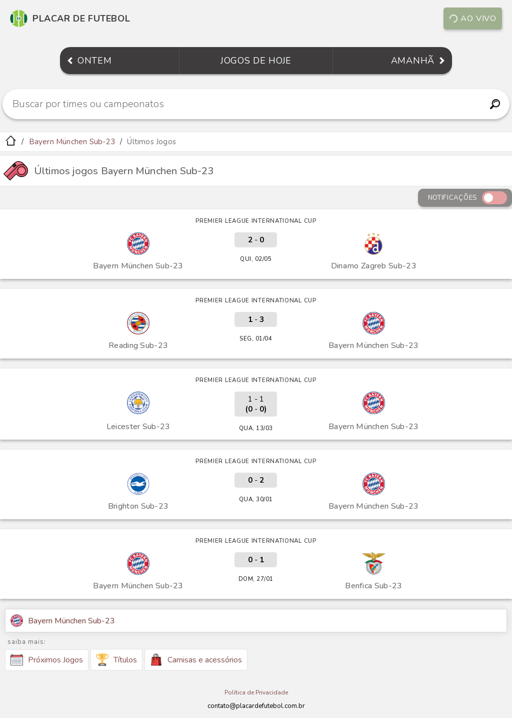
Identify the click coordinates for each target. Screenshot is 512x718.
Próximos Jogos (46, 660)
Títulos (116, 659)
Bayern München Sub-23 (72, 142)
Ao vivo (472, 18)
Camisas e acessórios (196, 659)
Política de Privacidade (256, 692)
